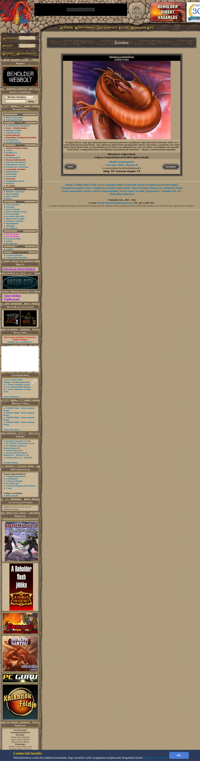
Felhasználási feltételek (16, 257)
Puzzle (9, 198)
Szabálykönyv (12, 140)
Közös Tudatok (13, 209)
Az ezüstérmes (12, 483)
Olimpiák (10, 225)
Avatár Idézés (12, 450)
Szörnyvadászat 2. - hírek (17, 457)
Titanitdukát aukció (15, 181)
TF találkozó (11, 228)
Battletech (169, 188)
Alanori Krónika (140, 188)
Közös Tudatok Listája (16, 211)
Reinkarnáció (12, 171)
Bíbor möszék (12, 495)
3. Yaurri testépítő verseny (18, 384)
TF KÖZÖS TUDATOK (17, 443)
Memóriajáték (12, 194)
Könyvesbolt (123, 188)
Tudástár (10, 183)
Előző (70, 166)
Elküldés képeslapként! (121, 161)
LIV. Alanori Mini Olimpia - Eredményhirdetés (17, 381)
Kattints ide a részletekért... (20, 342)
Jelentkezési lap (13, 132)
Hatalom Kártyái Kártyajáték (162, 184)
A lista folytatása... (12, 396)
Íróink (179, 188)
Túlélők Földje (81, 184)
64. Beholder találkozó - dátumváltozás (16, 446)
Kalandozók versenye (16, 164)
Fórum (86, 191)
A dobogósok (12, 478)
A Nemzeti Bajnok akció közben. (21, 486)
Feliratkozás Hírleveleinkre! (19, 269)
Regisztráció (152, 191)
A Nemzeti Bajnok (14, 481)
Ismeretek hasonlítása (16, 162)
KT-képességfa (12, 214)
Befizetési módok (14, 130)
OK (179, 755)
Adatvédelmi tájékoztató (121, 194)
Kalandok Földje (114, 184)
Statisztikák (11, 174)
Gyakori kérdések (14, 255)
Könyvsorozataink (72, 191)
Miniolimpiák (12, 223)
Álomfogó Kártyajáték (72, 188)
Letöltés (9, 249)
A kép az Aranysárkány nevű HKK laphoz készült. (121, 157)
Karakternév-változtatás (17, 167)
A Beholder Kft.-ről (170, 191)
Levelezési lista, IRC (15, 216)
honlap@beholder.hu (20, 732)
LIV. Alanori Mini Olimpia (18, 387)
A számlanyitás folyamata (17, 125)
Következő (170, 166)
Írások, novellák (13, 238)
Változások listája (14, 120)
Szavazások (11, 176)
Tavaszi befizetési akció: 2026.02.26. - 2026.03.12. (16, 454)
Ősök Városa (97, 184)
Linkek (9, 241)
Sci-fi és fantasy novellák (131, 191)
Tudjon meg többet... (156, 757)
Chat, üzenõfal (12, 204)
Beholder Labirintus (15, 191)
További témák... (11, 462)
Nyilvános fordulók (15, 221)
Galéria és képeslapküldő (105, 191)
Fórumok (10, 207)
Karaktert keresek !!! (15, 441)
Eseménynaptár (13, 157)
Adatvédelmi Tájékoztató (12, 297)
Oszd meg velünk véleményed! (121, 164)
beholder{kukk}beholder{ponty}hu (114, 203)
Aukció (9, 150)
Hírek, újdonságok (14, 117)
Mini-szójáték (12, 196)
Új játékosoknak (13, 142)
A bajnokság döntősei (16, 476)
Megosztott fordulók (15, 218)
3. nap (9, 488)
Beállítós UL (11, 152)
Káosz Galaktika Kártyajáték (100, 188)
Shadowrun (156, 188)
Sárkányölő (131, 184)
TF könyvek (11, 243)
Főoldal (69, 184)
